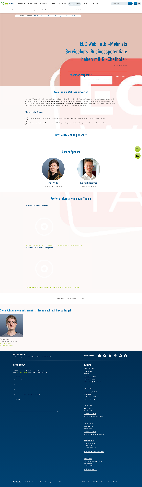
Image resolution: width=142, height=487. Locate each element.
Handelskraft (46, 357)
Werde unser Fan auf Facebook (109, 355)
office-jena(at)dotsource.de (92, 382)
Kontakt (27, 482)
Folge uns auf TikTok (125, 355)
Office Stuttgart (89, 440)
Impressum (52, 482)
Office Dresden (88, 423)
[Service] (137, 159)
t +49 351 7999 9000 (90, 431)
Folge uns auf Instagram (115, 355)
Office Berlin (88, 389)
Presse (34, 482)
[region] (71, 10)
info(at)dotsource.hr (90, 469)
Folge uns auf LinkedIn (99, 355)
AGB (59, 482)
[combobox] (122, 3)
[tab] (135, 3)
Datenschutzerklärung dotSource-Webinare (71, 298)
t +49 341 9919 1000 (90, 413)
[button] (130, 3)
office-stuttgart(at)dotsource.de (94, 451)
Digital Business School (27, 357)
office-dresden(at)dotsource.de (94, 434)
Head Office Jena (89, 368)
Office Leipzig (88, 405)
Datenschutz (42, 482)
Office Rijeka (88, 458)
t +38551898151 (88, 466)
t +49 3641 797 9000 (90, 376)
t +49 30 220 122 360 (90, 396)
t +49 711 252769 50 (90, 448)
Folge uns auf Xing (104, 355)
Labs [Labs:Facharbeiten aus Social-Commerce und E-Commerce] (38, 357)
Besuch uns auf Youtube (120, 355)
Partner (15, 357)
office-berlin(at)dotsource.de (93, 400)
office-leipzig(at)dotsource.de (93, 416)
